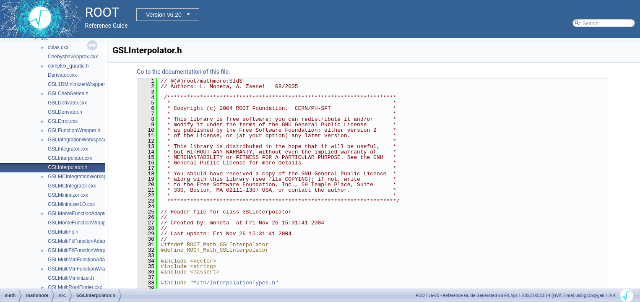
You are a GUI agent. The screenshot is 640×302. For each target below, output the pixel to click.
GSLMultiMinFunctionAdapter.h (82, 260)
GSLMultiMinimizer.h (71, 278)
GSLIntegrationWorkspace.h (79, 140)
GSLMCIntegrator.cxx (72, 186)
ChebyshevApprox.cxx (73, 57)
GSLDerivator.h (65, 112)
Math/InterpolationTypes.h (234, 282)
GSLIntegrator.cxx (68, 149)
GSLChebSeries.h (68, 93)
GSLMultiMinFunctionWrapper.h (83, 269)
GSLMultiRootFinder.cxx (75, 287)
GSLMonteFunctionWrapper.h (81, 223)
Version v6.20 (164, 14)
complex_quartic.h (68, 66)
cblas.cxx (58, 47)
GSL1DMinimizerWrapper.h (78, 84)
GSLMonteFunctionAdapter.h (80, 213)
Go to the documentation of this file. (183, 71)
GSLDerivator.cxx (67, 103)
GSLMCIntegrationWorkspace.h (83, 177)
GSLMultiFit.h (63, 232)
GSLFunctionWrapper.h (74, 130)
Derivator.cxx (62, 75)
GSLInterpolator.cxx (70, 158)
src (44, 38)
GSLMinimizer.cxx (68, 195)
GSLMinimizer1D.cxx (71, 204)
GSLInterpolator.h (67, 167)
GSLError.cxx (63, 121)
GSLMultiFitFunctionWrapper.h (82, 250)
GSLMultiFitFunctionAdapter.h (81, 241)
